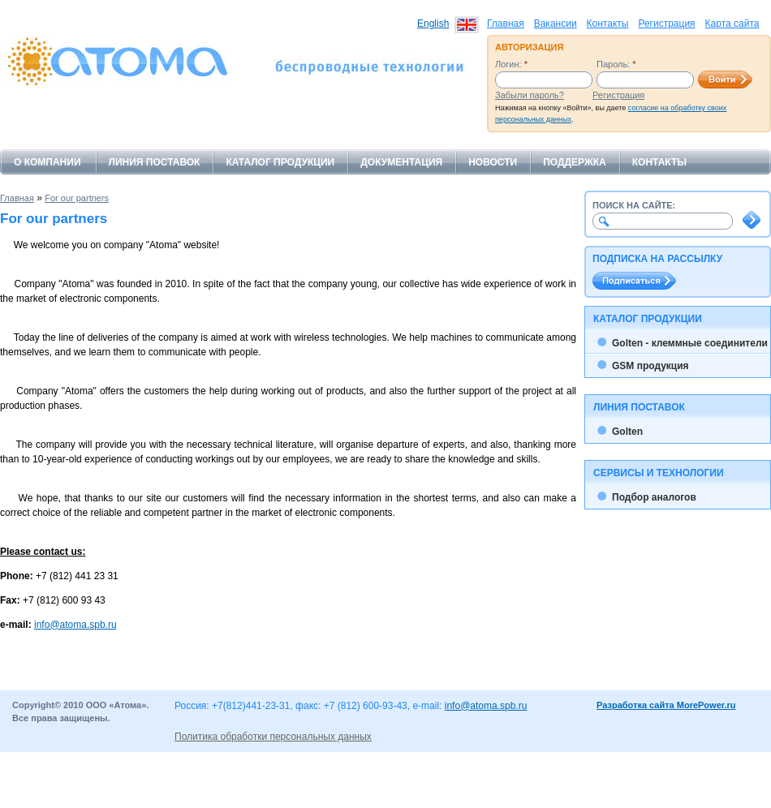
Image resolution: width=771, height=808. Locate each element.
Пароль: (616, 64)
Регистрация (666, 23)
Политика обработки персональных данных (273, 736)
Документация (401, 162)
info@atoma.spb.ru (75, 624)
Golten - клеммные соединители (690, 343)
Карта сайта (732, 23)
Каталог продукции (280, 162)
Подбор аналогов (654, 497)
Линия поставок (154, 162)
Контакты (608, 23)
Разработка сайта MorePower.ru (666, 705)
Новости (492, 162)
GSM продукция (650, 366)
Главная (505, 23)
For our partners (77, 198)
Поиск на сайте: (633, 205)
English (433, 23)
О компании (47, 162)
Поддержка (574, 162)
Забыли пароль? (529, 95)
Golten (627, 431)
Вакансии (555, 23)
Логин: (511, 64)
